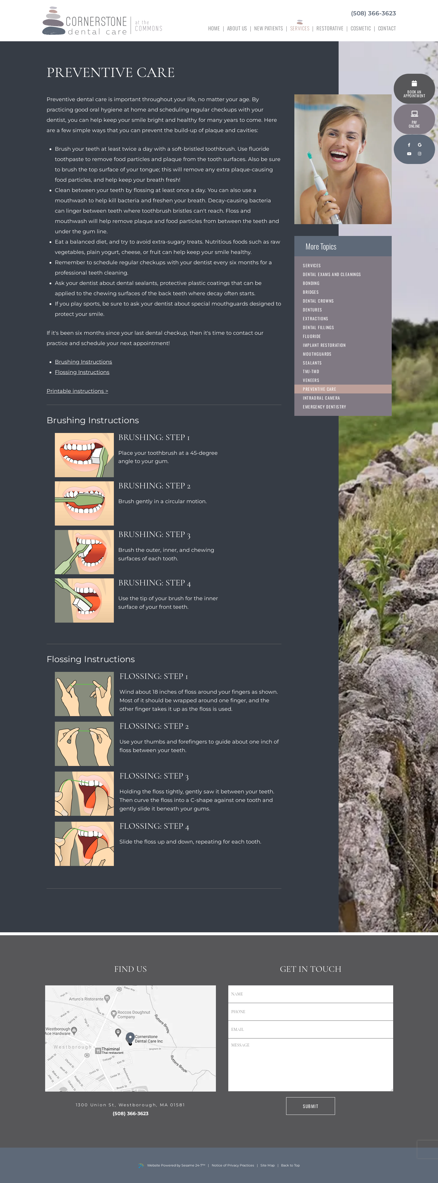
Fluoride (312, 336)
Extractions (316, 318)
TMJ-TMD (311, 371)
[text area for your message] (310, 1064)
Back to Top (290, 1165)
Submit (310, 1106)
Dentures (312, 309)
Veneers (311, 380)
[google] (419, 145)
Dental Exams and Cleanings (332, 274)
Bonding (311, 283)
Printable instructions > (77, 391)
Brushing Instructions (83, 362)
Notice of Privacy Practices (233, 1165)
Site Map (267, 1165)
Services (312, 265)
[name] (310, 994)
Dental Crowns (318, 301)
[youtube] (409, 154)
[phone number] (310, 1012)
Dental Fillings (318, 327)
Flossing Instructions (82, 372)
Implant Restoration (324, 345)
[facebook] (409, 145)
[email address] (310, 1029)
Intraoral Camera (321, 398)
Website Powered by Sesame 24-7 (171, 1165)
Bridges (311, 292)
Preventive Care (320, 389)
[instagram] (419, 154)
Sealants (312, 363)
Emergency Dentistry (325, 407)
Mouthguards (317, 354)
